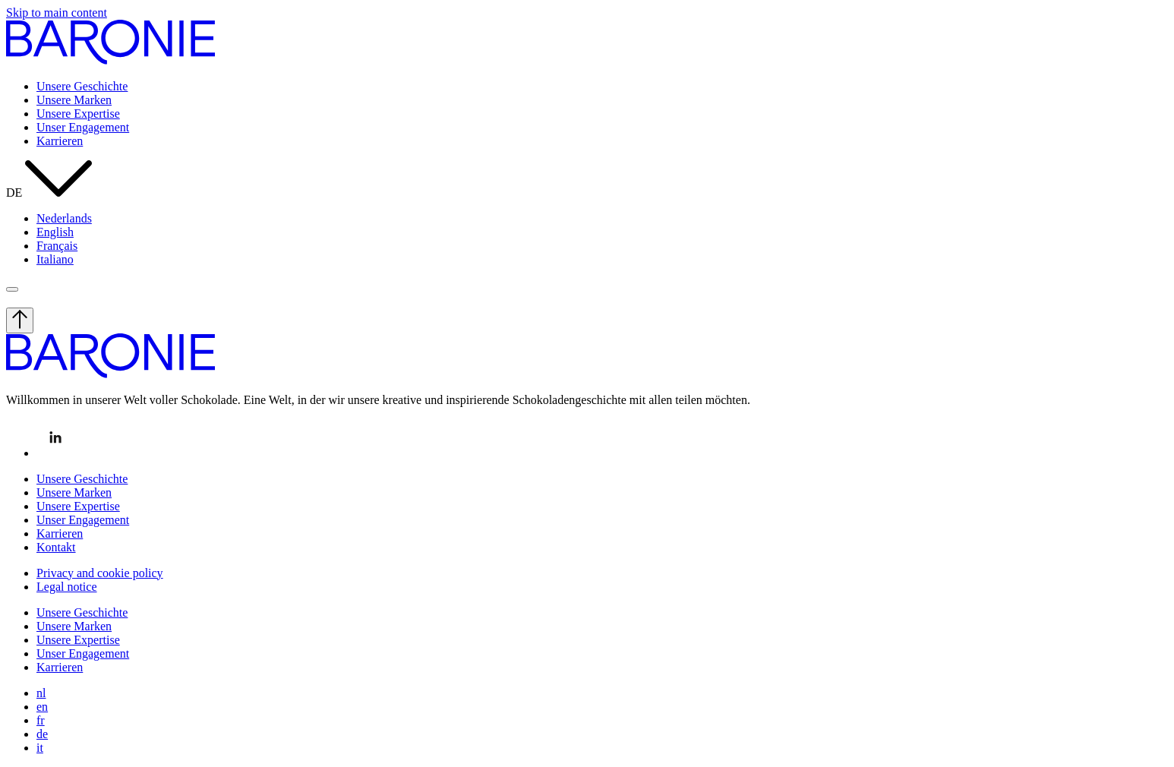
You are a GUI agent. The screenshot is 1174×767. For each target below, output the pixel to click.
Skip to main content (56, 12)
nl (41, 693)
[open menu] (12, 289)
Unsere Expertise (78, 113)
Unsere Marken (74, 99)
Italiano (55, 259)
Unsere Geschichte (82, 86)
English (55, 232)
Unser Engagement (82, 127)
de (42, 734)
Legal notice (66, 586)
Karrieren (59, 140)
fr (40, 720)
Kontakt (56, 547)
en (42, 706)
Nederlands (64, 218)
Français (56, 245)
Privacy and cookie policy (99, 573)
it (39, 747)
